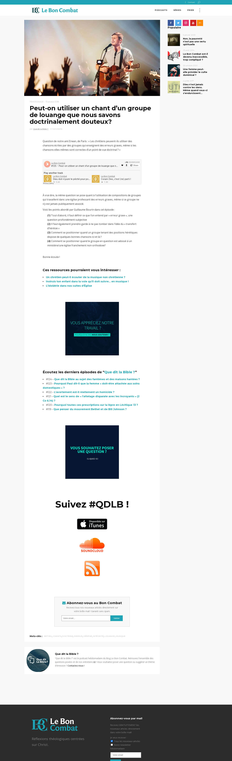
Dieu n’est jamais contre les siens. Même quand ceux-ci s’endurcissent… (195, 89)
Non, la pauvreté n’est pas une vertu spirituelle (194, 41)
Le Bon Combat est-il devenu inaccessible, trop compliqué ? (195, 57)
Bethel (48, 636)
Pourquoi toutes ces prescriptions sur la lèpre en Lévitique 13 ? (96, 404)
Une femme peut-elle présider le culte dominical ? (195, 72)
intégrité (98, 636)
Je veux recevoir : (118, 737)
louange (110, 636)
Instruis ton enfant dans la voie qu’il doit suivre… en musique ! (87, 281)
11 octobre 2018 (52, 102)
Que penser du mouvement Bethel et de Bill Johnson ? (90, 409)
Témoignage (37, 102)
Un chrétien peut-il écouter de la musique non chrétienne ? (85, 277)
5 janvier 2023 (189, 35)
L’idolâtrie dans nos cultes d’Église (69, 285)
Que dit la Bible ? (40, 129)
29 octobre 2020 (190, 65)
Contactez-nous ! (76, 665)
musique (120, 636)
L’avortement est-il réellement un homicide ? (84, 392)
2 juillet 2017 (188, 81)
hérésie (88, 636)
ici (94, 661)
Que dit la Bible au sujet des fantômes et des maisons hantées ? (97, 379)
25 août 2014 (188, 50)
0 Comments (56, 129)
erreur (78, 636)
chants (57, 636)
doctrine (67, 636)
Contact (191, 2)
